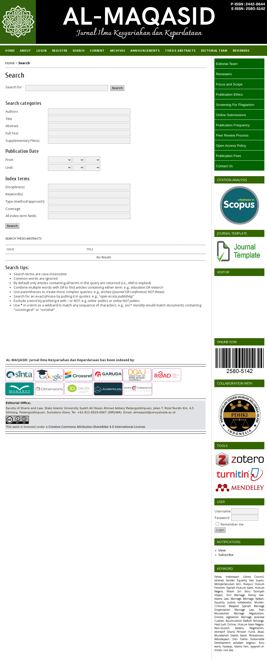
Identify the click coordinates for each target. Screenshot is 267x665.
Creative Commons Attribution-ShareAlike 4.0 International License (96, 427)
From (9, 160)
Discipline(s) (14, 187)
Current (97, 50)
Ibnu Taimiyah (254, 591)
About (25, 50)
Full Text (11, 133)
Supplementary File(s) (22, 140)
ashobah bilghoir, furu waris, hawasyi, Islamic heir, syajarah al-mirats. (239, 646)
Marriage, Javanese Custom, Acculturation (239, 619)
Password (222, 518)
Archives (117, 50)
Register (59, 50)
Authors (11, 111)
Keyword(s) (14, 194)
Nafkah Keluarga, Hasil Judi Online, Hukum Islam (239, 622)
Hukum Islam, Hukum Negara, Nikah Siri (239, 589)
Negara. (259, 624)
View (221, 550)
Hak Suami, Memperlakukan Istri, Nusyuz (239, 582)
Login (41, 50)
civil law (228, 650)
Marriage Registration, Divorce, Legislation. (239, 615)
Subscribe (225, 555)
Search (79, 50)
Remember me (232, 524)
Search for (13, 87)
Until (9, 167)
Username (223, 511)
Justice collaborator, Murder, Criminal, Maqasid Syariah (239, 604)
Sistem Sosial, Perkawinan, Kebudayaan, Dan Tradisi (239, 637)
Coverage (12, 209)
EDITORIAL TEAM (214, 50)
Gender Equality (236, 580)
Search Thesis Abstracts (23, 238)
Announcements (145, 50)
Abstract (11, 126)
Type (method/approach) (24, 201)
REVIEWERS (241, 50)
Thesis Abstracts (180, 50)
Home (10, 50)
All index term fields (20, 216)
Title (8, 119)
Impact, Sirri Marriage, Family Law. (239, 595)
